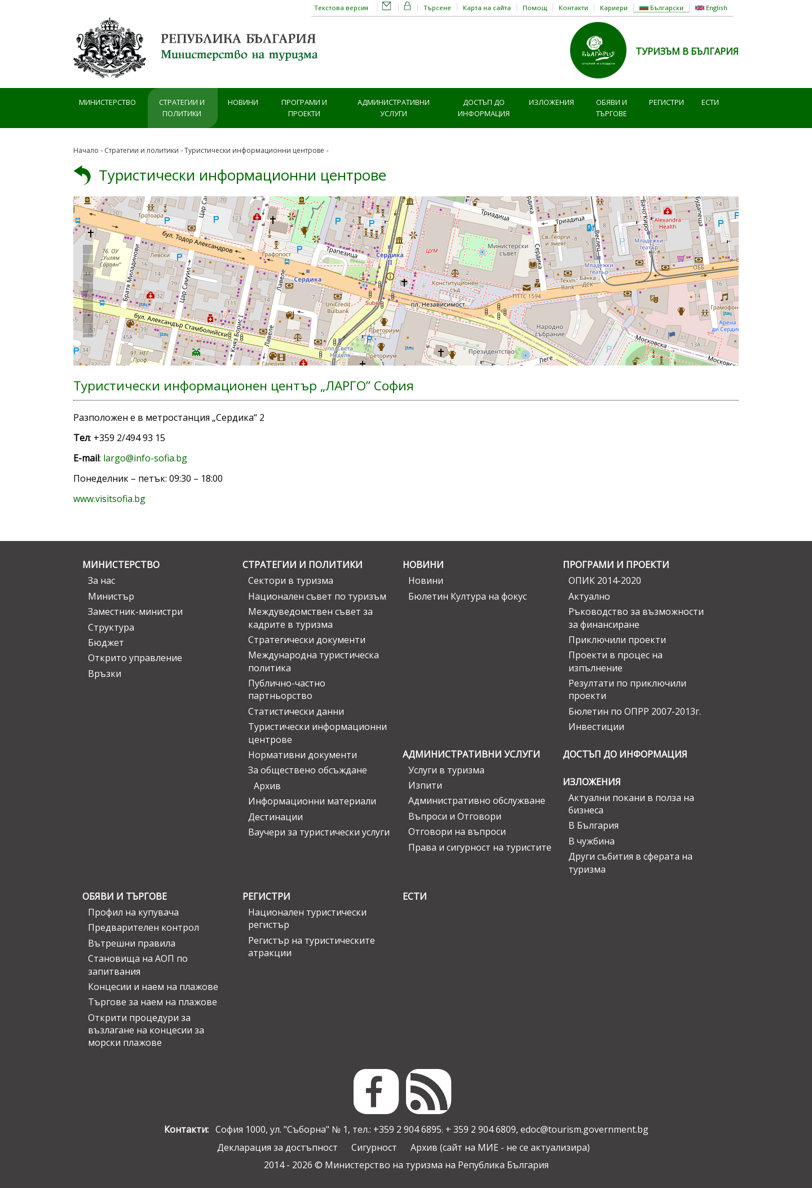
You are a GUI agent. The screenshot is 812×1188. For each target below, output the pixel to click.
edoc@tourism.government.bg (584, 1129)
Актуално (589, 596)
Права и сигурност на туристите (479, 847)
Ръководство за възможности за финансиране (636, 617)
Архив (267, 786)
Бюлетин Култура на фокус (467, 596)
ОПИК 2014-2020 (604, 580)
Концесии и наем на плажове (153, 986)
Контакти (573, 7)
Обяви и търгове (611, 108)
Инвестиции (596, 726)
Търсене (437, 7)
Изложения (551, 102)
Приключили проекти (617, 639)
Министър (111, 596)
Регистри (666, 102)
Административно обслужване (476, 800)
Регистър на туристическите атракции (311, 946)
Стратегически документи (306, 639)
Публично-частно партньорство (286, 689)
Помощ (535, 7)
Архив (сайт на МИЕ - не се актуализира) (500, 1147)
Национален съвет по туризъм (317, 596)
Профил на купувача (133, 912)
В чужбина (591, 841)
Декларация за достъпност (277, 1147)
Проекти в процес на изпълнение (615, 661)
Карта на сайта (487, 7)
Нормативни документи (302, 755)
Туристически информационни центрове (242, 175)
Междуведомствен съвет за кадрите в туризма (310, 617)
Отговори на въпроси (457, 831)
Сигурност (374, 1147)
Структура (111, 627)
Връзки (104, 673)
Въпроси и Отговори (454, 816)
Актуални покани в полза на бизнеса (631, 803)
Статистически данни (296, 711)
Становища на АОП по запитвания (138, 964)
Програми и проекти (304, 108)
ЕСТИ (710, 102)
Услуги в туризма (446, 770)
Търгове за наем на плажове (152, 1002)
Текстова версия (341, 7)
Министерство (107, 102)
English (711, 7)
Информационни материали (312, 801)
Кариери (614, 7)
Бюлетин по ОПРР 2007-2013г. (634, 711)
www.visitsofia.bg (109, 498)
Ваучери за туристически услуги (319, 832)
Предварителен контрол (143, 927)
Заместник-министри (135, 611)
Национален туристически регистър (307, 918)
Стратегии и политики (182, 108)
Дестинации (275, 817)
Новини (243, 102)
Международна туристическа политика (313, 661)
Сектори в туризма (290, 580)
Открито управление (135, 658)
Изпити (425, 785)
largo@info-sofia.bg (145, 458)
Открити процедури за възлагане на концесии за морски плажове (146, 1030)
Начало (86, 150)
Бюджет (106, 642)
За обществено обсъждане (307, 770)
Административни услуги (394, 108)
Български (661, 7)
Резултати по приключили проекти (627, 689)
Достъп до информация (484, 108)
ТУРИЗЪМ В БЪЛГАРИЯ (687, 51)
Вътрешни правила (131, 943)
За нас (101, 580)
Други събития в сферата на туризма (630, 862)
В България (593, 825)
